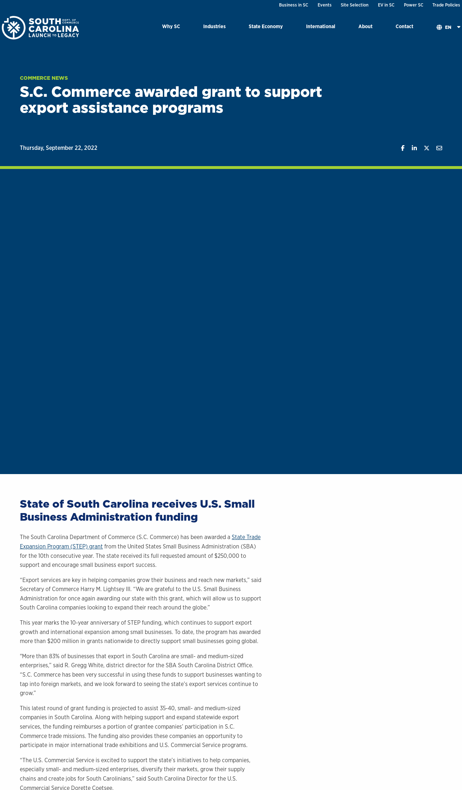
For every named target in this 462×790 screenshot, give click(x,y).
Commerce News (44, 78)
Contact (404, 26)
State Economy (266, 26)
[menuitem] (171, 28)
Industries (214, 26)
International (320, 26)
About (365, 26)
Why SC (171, 26)
